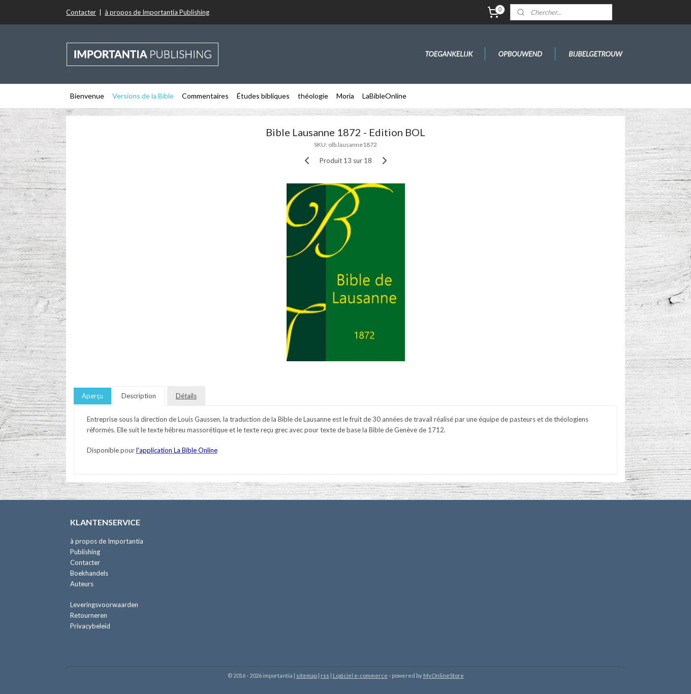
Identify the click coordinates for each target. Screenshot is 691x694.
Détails (186, 396)
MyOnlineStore (443, 675)
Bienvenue (87, 95)
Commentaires (205, 95)
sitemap (306, 675)
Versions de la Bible (143, 95)
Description (138, 396)
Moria (345, 95)
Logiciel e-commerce (360, 675)
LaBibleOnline (384, 95)
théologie (313, 95)
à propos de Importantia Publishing (157, 12)
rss (325, 675)
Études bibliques (263, 95)
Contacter (81, 12)
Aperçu (92, 396)
